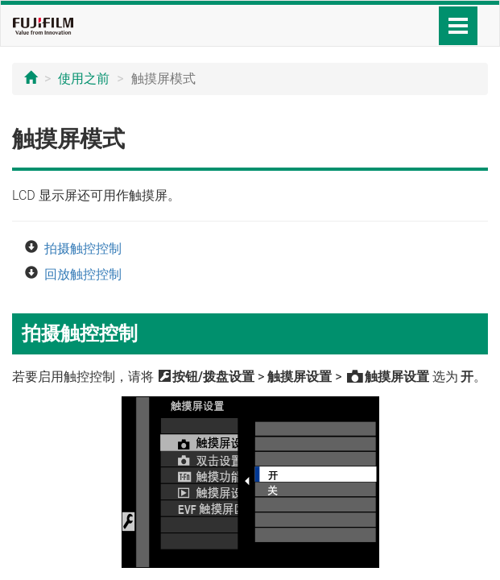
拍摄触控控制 (83, 248)
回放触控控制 (83, 274)
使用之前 (84, 78)
